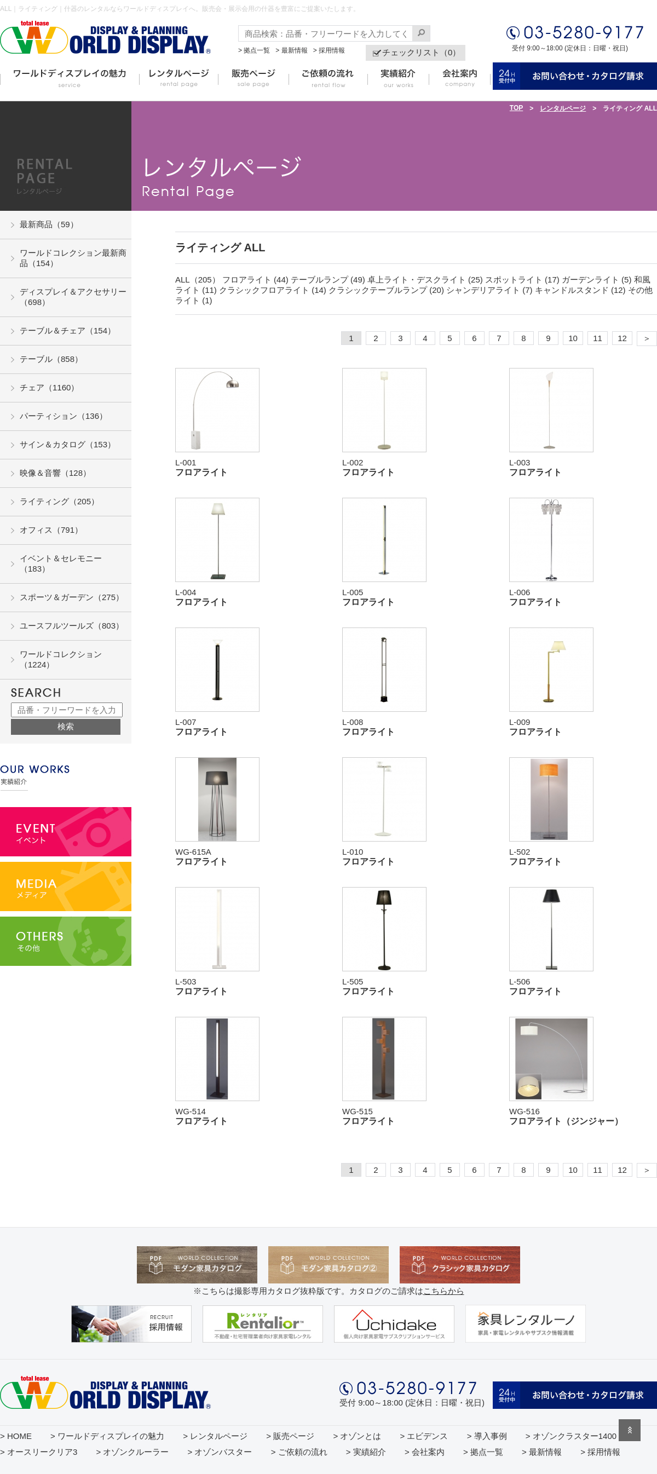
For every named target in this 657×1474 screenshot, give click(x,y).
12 (622, 338)
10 (573, 338)
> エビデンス (424, 1436)
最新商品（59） (49, 224)
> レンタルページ (215, 1436)
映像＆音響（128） (55, 472)
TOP (516, 108)
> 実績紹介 (366, 1451)
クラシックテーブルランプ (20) (386, 290)
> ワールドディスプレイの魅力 (107, 1436)
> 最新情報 (291, 50)
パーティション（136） (63, 416)
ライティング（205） (59, 501)
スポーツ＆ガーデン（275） (72, 597)
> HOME (16, 1436)
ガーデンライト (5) (597, 279)
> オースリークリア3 (38, 1451)
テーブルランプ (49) (328, 279)
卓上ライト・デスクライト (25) (425, 279)
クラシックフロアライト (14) (272, 290)
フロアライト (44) (255, 279)
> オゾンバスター (220, 1451)
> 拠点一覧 (254, 50)
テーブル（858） (51, 359)
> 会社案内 (425, 1451)
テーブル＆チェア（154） (68, 330)
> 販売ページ (290, 1436)
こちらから (443, 1290)
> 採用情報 (329, 50)
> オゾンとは (357, 1436)
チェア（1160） (49, 387)
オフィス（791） (51, 529)
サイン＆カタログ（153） (68, 444)
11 (597, 338)
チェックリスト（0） (421, 52)
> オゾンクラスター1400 (571, 1436)
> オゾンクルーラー (132, 1451)
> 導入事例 (487, 1436)
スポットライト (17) (522, 279)
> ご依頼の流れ (299, 1451)
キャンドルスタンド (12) (580, 290)
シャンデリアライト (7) (489, 290)
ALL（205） (197, 279)
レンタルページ (563, 108)
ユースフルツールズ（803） (72, 625)
